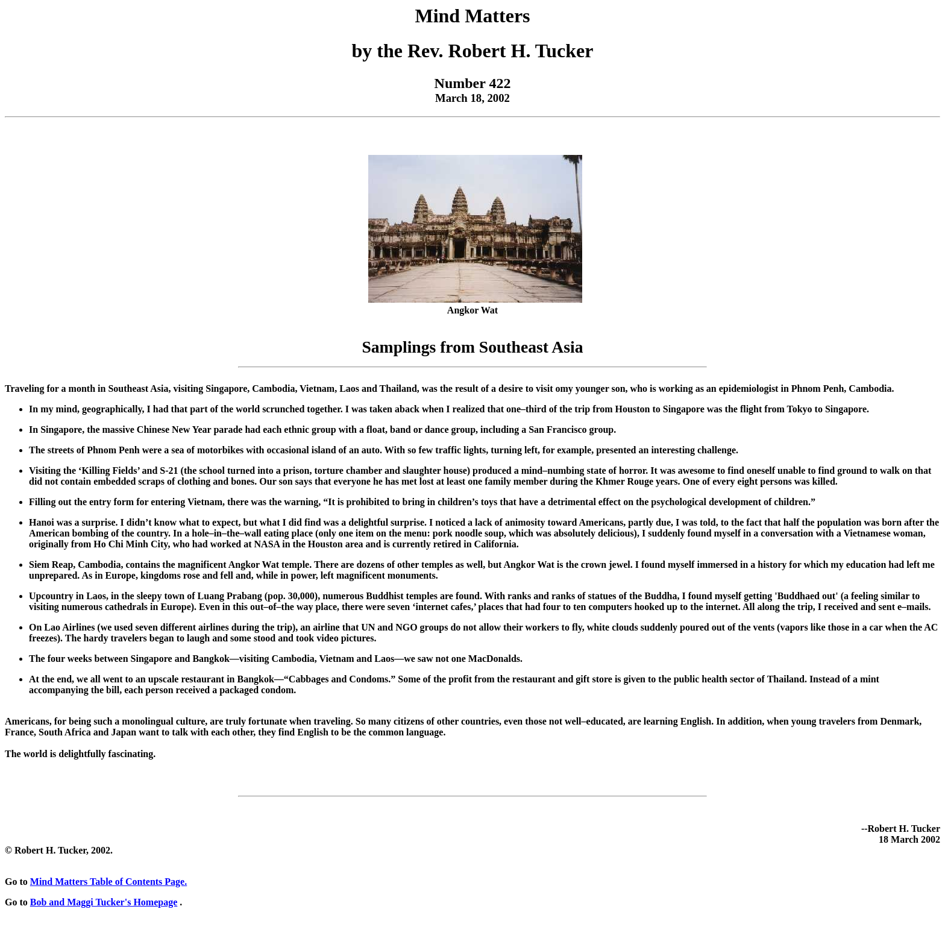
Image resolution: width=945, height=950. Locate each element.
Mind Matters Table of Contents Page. (108, 881)
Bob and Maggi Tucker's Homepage (103, 902)
